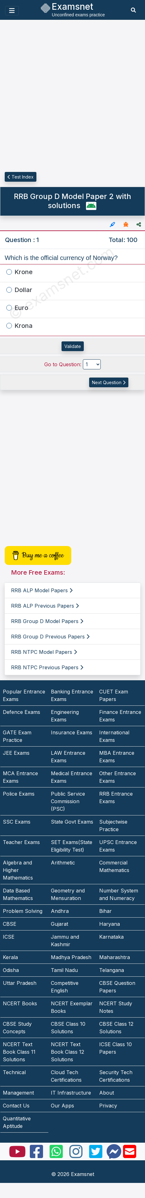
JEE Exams (16, 753)
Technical (14, 1072)
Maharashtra (114, 957)
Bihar (105, 911)
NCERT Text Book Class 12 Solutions (67, 1052)
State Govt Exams (72, 822)
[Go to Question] (92, 364)
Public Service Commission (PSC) (68, 801)
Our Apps (62, 1105)
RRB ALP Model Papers (41, 590)
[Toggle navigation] (12, 10)
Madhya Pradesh (71, 957)
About (106, 1093)
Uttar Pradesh (19, 983)
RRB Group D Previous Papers (50, 636)
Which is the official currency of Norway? (61, 257)
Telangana (111, 970)
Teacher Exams (21, 842)
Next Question (109, 382)
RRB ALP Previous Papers (45, 606)
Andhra (60, 911)
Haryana (109, 924)
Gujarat (59, 924)
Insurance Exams (71, 732)
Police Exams (19, 794)
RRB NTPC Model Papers (44, 652)
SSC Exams (16, 822)
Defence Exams (21, 712)
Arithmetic (63, 862)
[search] (133, 10)
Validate (72, 346)
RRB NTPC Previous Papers (47, 667)
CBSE (9, 924)
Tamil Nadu (64, 970)
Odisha (11, 970)
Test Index (21, 176)
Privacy (108, 1105)
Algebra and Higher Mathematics (18, 870)
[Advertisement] (72, 96)
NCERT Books (20, 1003)
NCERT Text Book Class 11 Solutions (19, 1052)
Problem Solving (22, 911)
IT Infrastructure (71, 1093)
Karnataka (111, 937)
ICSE (8, 937)
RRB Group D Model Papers (47, 621)
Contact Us (16, 1105)
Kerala (10, 957)
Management (18, 1093)
